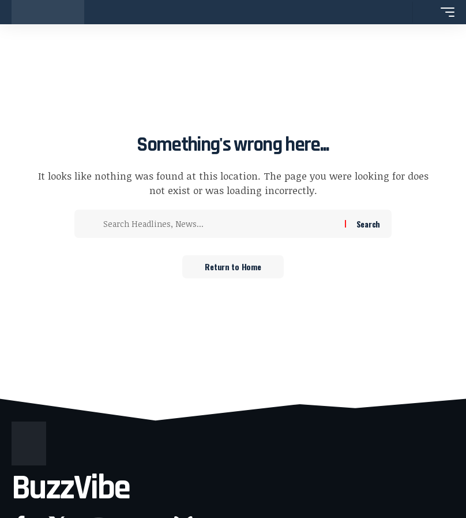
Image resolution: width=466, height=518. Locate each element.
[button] (400, 12)
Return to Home (233, 266)
